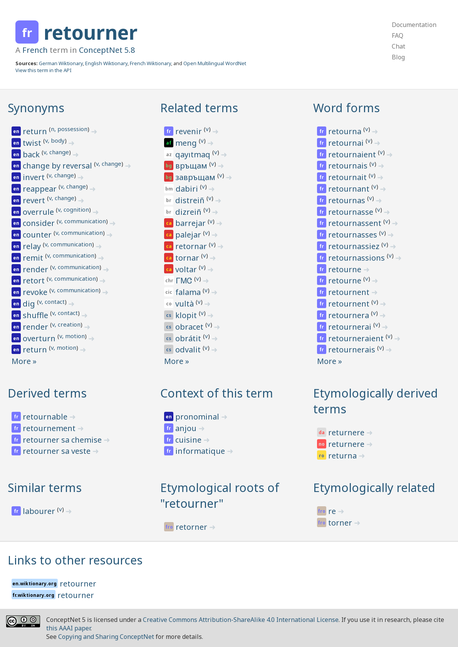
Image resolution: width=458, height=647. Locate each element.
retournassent (355, 223)
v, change (56, 152)
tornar (188, 258)
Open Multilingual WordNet (214, 63)
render (36, 269)
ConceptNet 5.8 (107, 50)
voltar (187, 269)
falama (189, 292)
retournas (347, 200)
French (35, 50)
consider (40, 223)
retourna (345, 131)
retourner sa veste (57, 451)
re (333, 511)
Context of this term (216, 393)
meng (187, 143)
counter (38, 234)
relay (33, 246)
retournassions (357, 258)
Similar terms (45, 487)
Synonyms (36, 108)
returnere (347, 432)
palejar (189, 234)
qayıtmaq (193, 154)
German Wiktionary (61, 63)
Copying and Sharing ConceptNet (106, 636)
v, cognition (73, 209)
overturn (40, 338)
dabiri (188, 189)
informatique (201, 451)
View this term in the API (43, 70)
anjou (186, 428)
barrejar (191, 223)
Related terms (199, 108)
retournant (349, 189)
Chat (398, 46)
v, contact (52, 301)
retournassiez (354, 246)
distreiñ (190, 200)
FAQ (397, 35)
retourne (345, 269)
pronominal (198, 416)
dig (30, 303)
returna (343, 455)
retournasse (351, 212)
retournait (348, 177)
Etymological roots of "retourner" (219, 495)
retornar (192, 246)
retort (35, 280)
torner (341, 522)
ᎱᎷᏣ (185, 280)
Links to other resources (75, 560)
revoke (36, 292)
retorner (192, 527)
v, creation (66, 324)
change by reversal (58, 165)
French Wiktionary (150, 63)
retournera (349, 315)
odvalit (189, 349)
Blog (398, 57)
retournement (50, 428)
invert (35, 177)
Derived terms (47, 393)
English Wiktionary (106, 63)
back (32, 154)
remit (34, 258)
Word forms (346, 108)
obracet (190, 327)
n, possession (69, 129)
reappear (41, 189)
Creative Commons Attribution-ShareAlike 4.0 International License (241, 619)
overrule (39, 212)
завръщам (196, 177)
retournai (347, 143)
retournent (349, 292)
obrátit (189, 338)
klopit (187, 315)
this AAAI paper (68, 628)
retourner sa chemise (63, 440)
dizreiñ (189, 212)
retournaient (353, 154)
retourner (91, 32)
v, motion (72, 336)
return (36, 131)
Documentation (414, 24)
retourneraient (357, 338)
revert (35, 200)
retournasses (353, 234)
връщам (192, 165)
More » (24, 361)
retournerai (350, 327)
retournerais (352, 349)
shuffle (36, 315)
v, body (55, 140)
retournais (348, 165)
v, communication (82, 221)
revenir (189, 131)
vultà (185, 303)
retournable (46, 416)
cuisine (189, 440)
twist (33, 143)
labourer (40, 511)
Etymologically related (374, 487)
